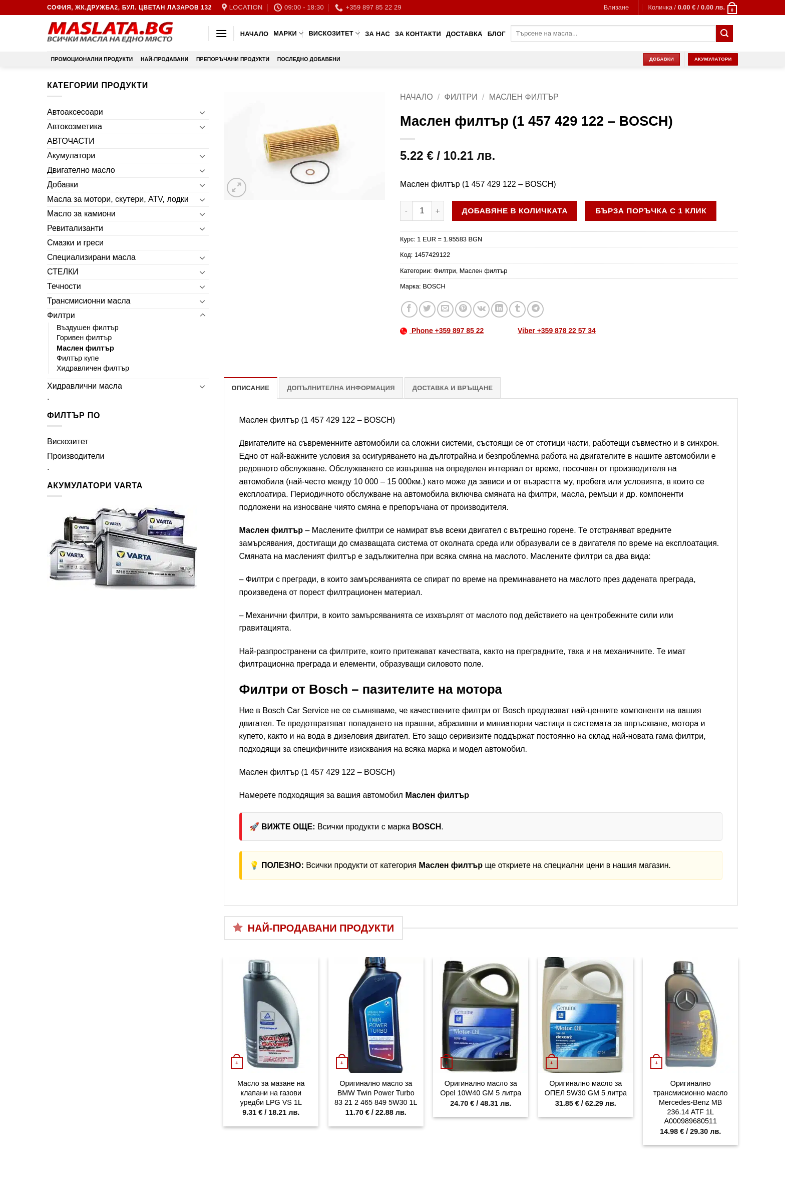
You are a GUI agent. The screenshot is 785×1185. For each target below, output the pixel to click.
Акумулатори (71, 155)
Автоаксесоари (75, 112)
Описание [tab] (251, 388)
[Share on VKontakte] (481, 309)
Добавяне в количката (515, 210)
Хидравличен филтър (93, 368)
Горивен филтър (84, 338)
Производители (76, 456)
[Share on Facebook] (409, 309)
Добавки (62, 184)
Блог (497, 34)
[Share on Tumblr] (517, 309)
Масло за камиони (81, 213)
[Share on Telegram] (535, 309)
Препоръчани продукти (232, 59)
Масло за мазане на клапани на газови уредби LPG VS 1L (271, 1092)
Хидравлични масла (84, 386)
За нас (377, 34)
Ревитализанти (75, 228)
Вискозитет (334, 33)
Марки (288, 33)
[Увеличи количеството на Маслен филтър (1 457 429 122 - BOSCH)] (438, 211)
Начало (254, 34)
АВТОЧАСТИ (71, 141)
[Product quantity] (422, 211)
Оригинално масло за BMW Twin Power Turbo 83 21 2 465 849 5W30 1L (376, 1092)
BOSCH (434, 286)
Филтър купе (78, 358)
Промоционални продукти (92, 59)
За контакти (418, 34)
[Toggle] (203, 112)
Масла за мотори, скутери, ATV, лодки (118, 199)
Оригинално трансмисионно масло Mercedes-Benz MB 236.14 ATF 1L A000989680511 (690, 1102)
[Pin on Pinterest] (463, 309)
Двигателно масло (81, 170)
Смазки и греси (75, 242)
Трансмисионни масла (88, 301)
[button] (616, 7)
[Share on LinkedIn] (499, 309)
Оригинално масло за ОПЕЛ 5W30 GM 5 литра (586, 1088)
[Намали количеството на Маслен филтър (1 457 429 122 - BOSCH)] (406, 211)
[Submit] (724, 33)
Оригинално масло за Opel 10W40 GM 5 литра (480, 1088)
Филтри (61, 315)
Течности (64, 286)
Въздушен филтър (88, 328)
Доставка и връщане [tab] (453, 388)
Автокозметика (74, 126)
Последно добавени (308, 59)
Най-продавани (164, 59)
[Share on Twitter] (427, 309)
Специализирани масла (91, 257)
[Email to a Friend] (445, 309)
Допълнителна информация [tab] (341, 388)
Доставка (464, 34)
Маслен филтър (85, 348)
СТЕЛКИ (63, 271)
